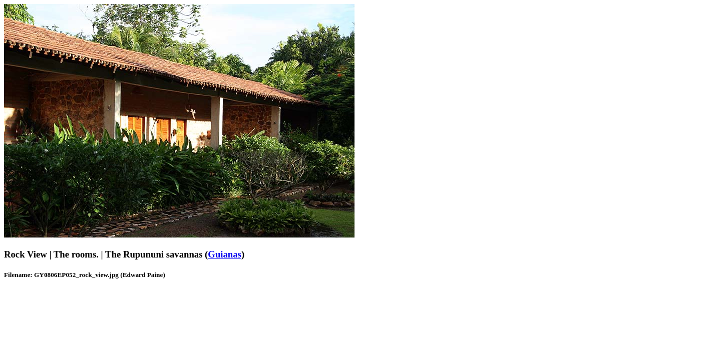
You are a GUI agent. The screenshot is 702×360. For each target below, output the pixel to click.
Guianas (224, 254)
